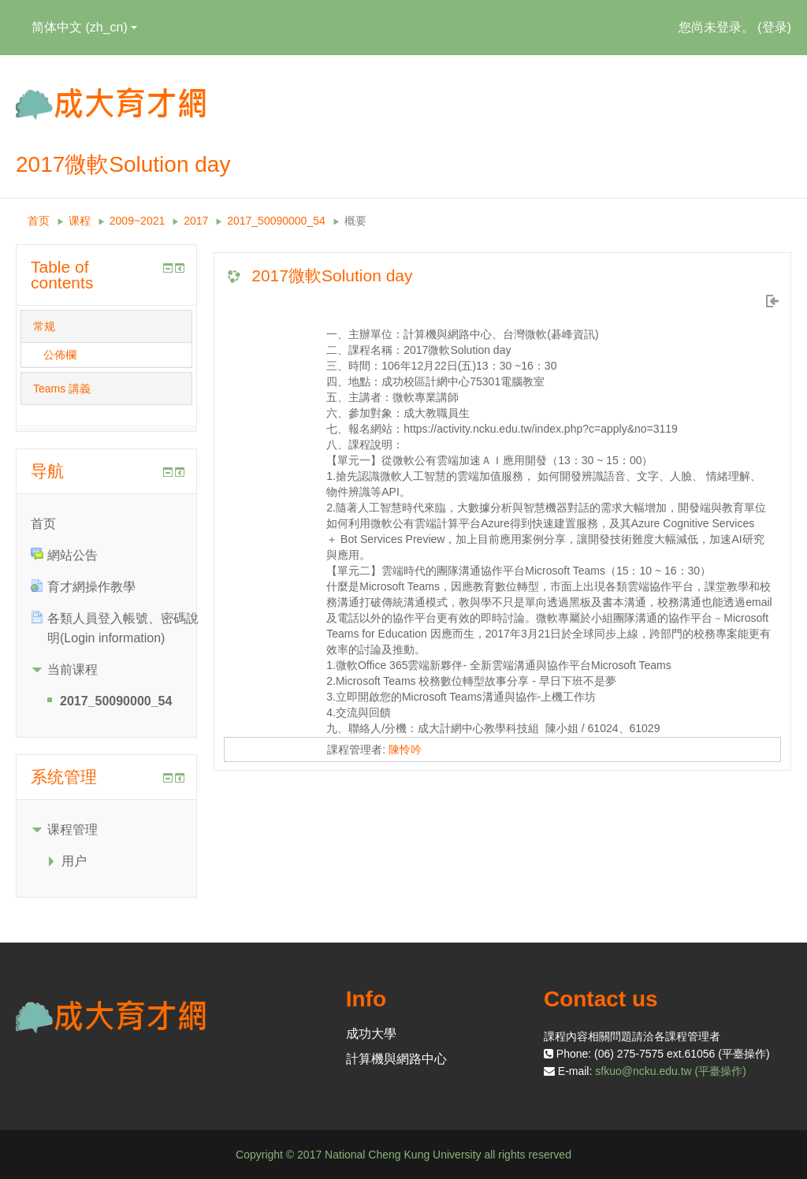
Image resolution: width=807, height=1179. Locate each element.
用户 (74, 861)
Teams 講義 (62, 388)
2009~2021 (137, 220)
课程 (80, 220)
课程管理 (72, 829)
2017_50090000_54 (276, 220)
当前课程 (72, 669)
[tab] (106, 326)
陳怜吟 (405, 749)
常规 (44, 326)
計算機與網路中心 (396, 1059)
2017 (196, 220)
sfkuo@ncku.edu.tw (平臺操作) (670, 1071)
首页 (39, 220)
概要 (355, 220)
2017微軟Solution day (331, 275)
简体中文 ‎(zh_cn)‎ (84, 27)
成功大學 (371, 1033)
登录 (774, 27)
